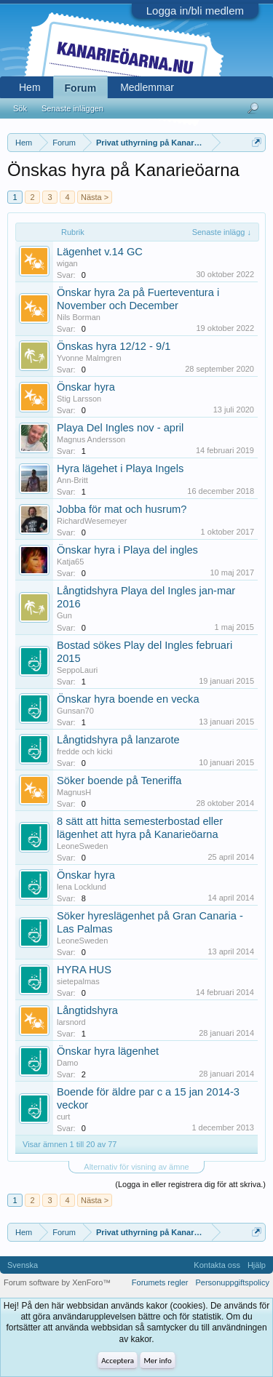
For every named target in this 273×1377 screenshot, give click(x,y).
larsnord (71, 1022)
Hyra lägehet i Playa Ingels (120, 468)
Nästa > (94, 197)
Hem (30, 87)
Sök (20, 108)
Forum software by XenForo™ (57, 1282)
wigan (67, 263)
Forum (81, 88)
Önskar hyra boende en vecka (128, 699)
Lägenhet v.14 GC (100, 252)
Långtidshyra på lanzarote (118, 740)
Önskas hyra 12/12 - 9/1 (113, 346)
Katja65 (70, 561)
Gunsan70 (75, 710)
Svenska (22, 1265)
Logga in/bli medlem (195, 10)
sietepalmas (78, 981)
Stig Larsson (79, 398)
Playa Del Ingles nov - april (120, 428)
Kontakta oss (217, 1265)
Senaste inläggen (72, 108)
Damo (67, 1062)
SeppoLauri (77, 670)
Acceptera (117, 1360)
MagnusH (74, 792)
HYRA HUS (84, 969)
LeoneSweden (82, 846)
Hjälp (257, 1265)
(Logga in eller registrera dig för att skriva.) (190, 1184)
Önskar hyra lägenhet (108, 1051)
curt (63, 1116)
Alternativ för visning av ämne (136, 1166)
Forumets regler (160, 1282)
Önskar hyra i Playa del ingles (127, 550)
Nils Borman (78, 317)
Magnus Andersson (91, 439)
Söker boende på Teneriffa (119, 780)
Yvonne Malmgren (89, 358)
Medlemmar (147, 87)
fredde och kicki (84, 751)
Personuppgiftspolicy (232, 1282)
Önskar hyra (86, 387)
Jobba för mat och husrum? (121, 509)
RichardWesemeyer (92, 520)
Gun (64, 615)
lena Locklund (81, 886)
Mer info (157, 1360)
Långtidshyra (87, 1010)
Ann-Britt (72, 480)
